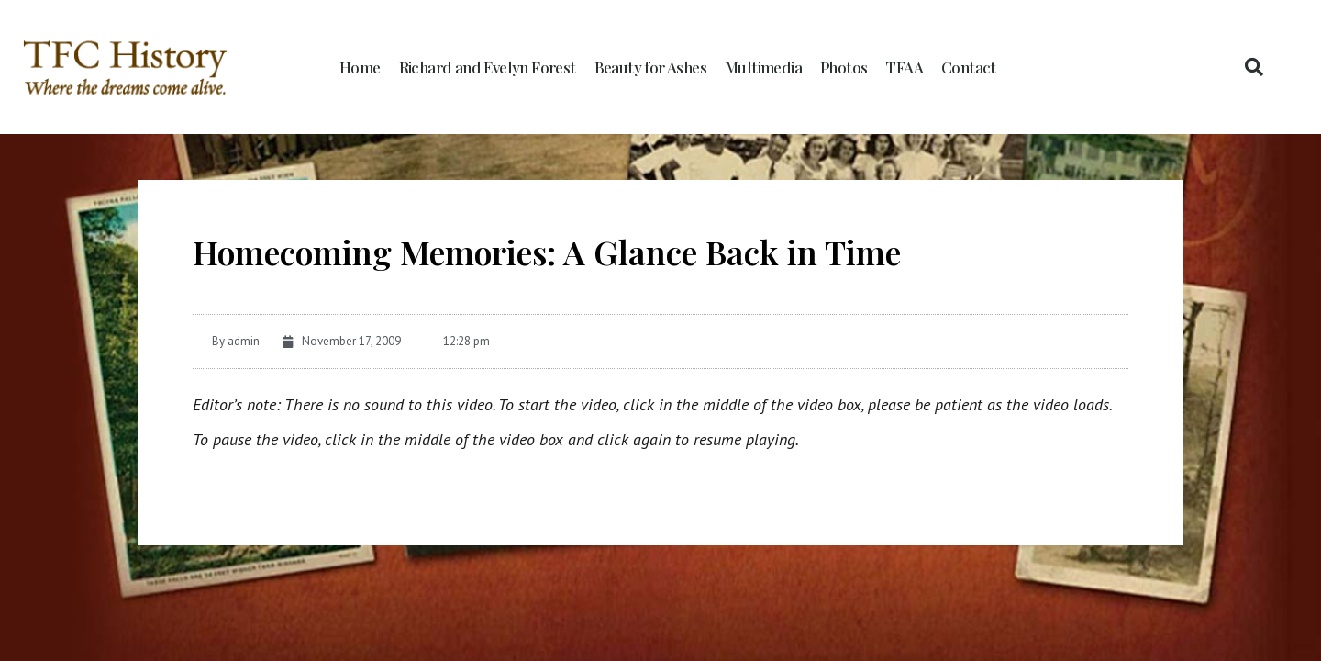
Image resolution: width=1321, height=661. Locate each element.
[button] (1254, 67)
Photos (843, 67)
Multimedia (763, 67)
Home (360, 67)
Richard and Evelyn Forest (487, 67)
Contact (968, 67)
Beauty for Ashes (650, 67)
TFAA (904, 67)
